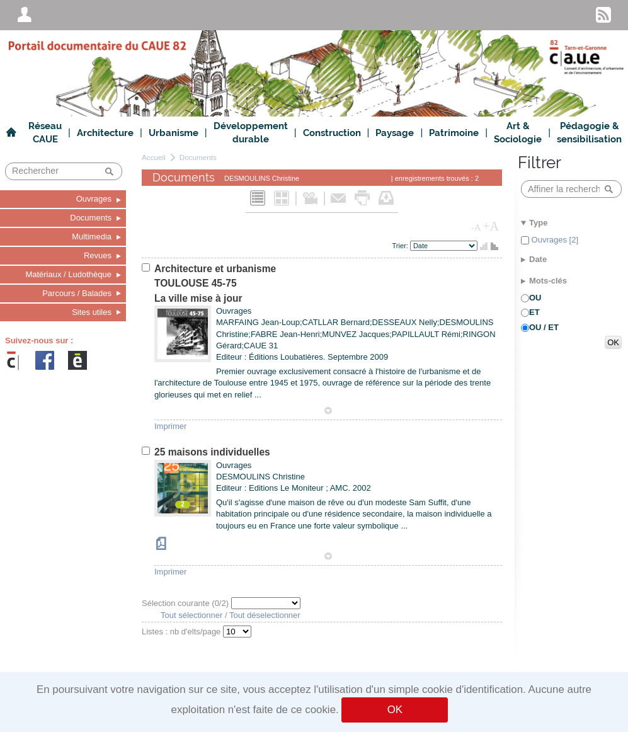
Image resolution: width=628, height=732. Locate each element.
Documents (198, 157)
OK (394, 710)
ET (534, 312)
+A (490, 226)
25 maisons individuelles (212, 452)
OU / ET (544, 327)
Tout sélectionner (191, 615)
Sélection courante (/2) (186, 603)
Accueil (154, 157)
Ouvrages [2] (553, 239)
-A (476, 227)
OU (535, 297)
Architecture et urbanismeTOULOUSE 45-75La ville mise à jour (215, 283)
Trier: (401, 245)
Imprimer (170, 426)
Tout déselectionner (264, 615)
